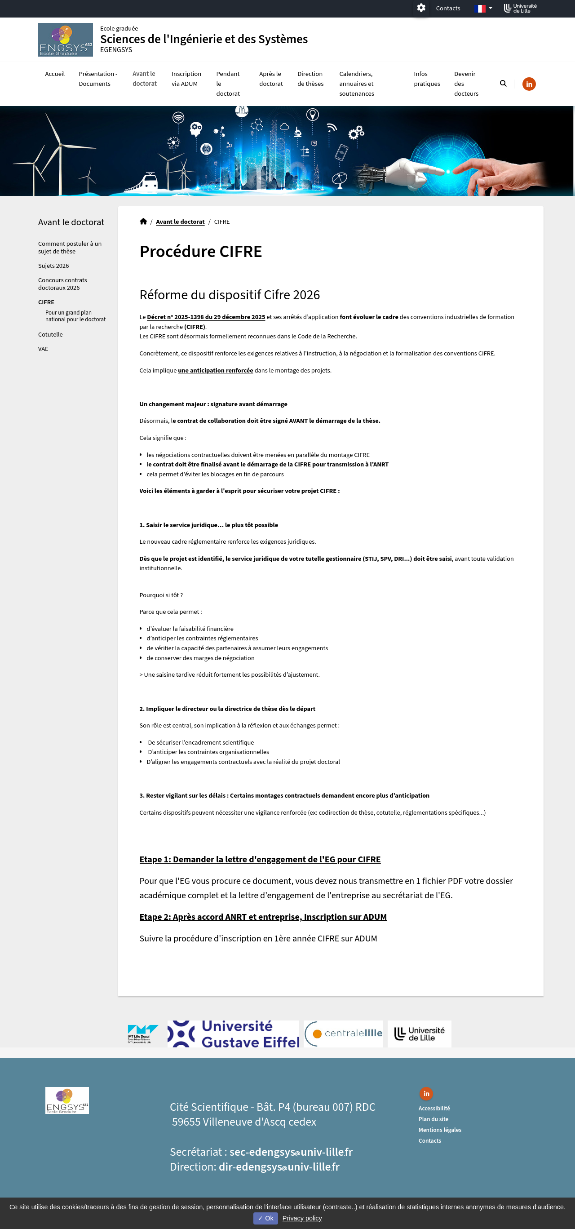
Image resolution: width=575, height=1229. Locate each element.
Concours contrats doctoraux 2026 (62, 284)
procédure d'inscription (217, 938)
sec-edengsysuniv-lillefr (291, 1152)
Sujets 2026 (53, 266)
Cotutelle (50, 334)
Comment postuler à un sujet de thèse (70, 247)
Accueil (55, 74)
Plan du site (433, 1119)
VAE (43, 349)
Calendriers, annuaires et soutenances (356, 83)
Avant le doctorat (145, 79)
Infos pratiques (427, 79)
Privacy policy (302, 1218)
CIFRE (46, 302)
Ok (265, 1218)
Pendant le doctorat (228, 83)
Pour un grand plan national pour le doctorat (75, 316)
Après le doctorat (271, 79)
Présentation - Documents (98, 79)
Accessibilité (434, 1108)
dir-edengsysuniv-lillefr (279, 1167)
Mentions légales (440, 1130)
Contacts (448, 8)
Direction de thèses (310, 79)
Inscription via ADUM (186, 79)
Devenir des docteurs (466, 83)
